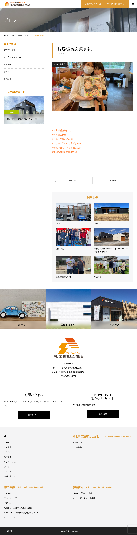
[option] (24, 110)
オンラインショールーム (14, 57)
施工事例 (8, 457)
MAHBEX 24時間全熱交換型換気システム (22, 513)
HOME (5, 436)
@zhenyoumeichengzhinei (64, 152)
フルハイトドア (10, 498)
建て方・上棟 (9, 50)
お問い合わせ (34, 415)
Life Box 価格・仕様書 (82, 493)
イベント (8, 472)
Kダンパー (8, 493)
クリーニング (9, 72)
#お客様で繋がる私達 (62, 139)
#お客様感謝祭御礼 (61, 130)
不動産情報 (77, 447)
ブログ (7, 467)
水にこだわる (9, 517)
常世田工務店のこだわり (102, 436)
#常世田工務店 (59, 135)
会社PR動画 (77, 443)
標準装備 (24, 487)
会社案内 (8, 447)
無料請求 (102, 414)
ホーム (7, 443)
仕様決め (8, 64)
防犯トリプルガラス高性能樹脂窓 (18, 508)
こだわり (8, 452)
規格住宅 (93, 487)
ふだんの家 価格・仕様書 (84, 498)
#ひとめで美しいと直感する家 (66, 143)
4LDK (11, 112)
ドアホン (8, 503)
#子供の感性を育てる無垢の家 (66, 148)
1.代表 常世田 (59, 64)
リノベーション (10, 462)
